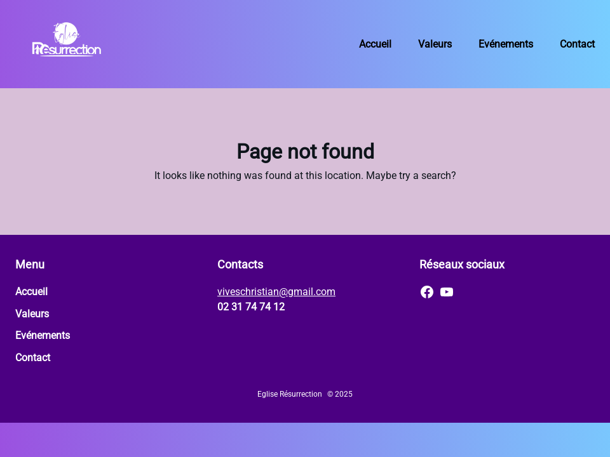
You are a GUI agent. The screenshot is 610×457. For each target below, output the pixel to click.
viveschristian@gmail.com (276, 292)
